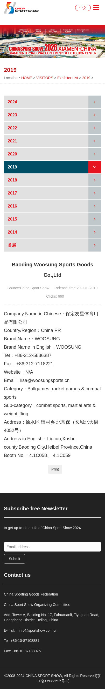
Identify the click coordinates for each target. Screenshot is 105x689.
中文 (83, 8)
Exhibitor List (67, 78)
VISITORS (44, 78)
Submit (14, 559)
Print (55, 469)
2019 (86, 78)
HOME (26, 78)
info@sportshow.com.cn (38, 630)
